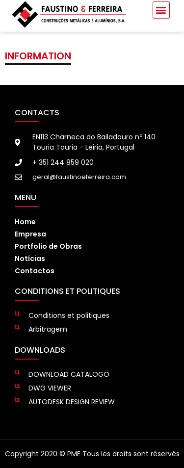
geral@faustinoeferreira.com (79, 177)
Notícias (30, 258)
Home (25, 222)
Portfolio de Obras (48, 246)
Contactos (34, 271)
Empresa (30, 234)
